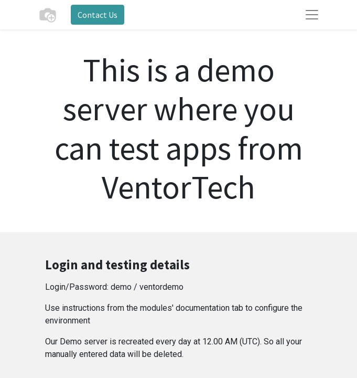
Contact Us (97, 14)
